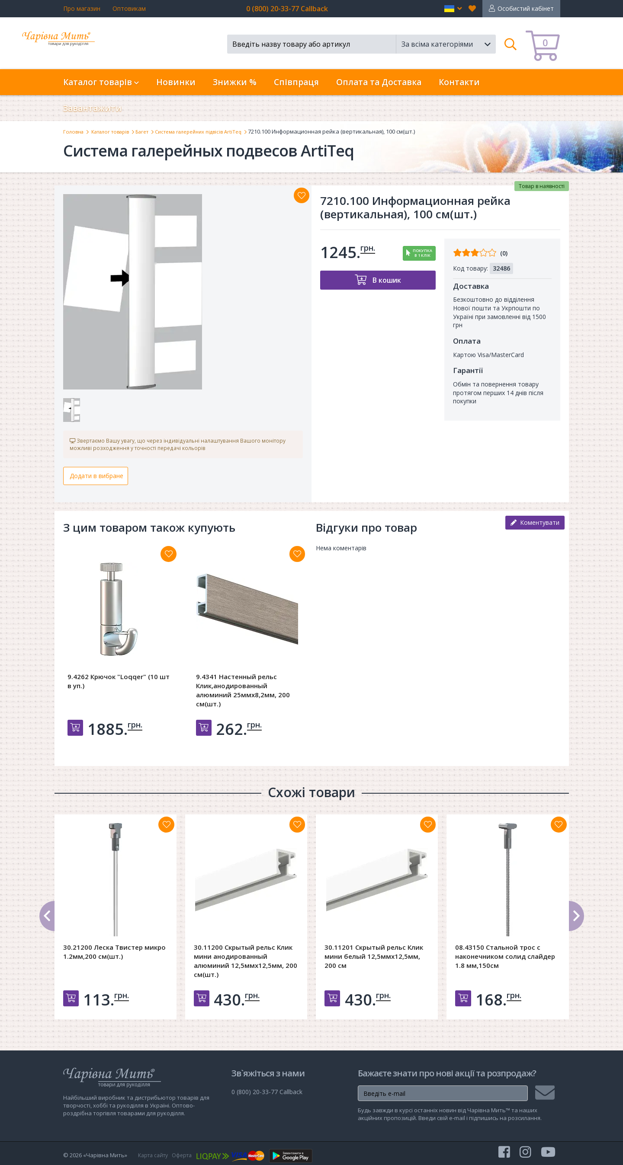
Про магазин (81, 8)
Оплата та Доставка (378, 82)
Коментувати (535, 526)
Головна (74, 131)
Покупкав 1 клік (422, 253)
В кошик (385, 280)
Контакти (459, 82)
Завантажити (92, 108)
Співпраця (296, 82)
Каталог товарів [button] (101, 82)
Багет (153, 131)
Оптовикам (129, 8)
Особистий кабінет (526, 8)
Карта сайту (155, 1155)
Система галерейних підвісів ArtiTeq (216, 131)
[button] (453, 8)
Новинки (176, 82)
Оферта (186, 1155)
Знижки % (235, 82)
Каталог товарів (116, 131)
